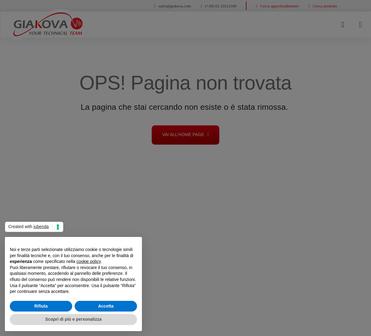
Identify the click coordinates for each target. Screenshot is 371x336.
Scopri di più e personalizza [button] (73, 319)
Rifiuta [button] (41, 306)
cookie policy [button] (88, 261)
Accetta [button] (106, 306)
